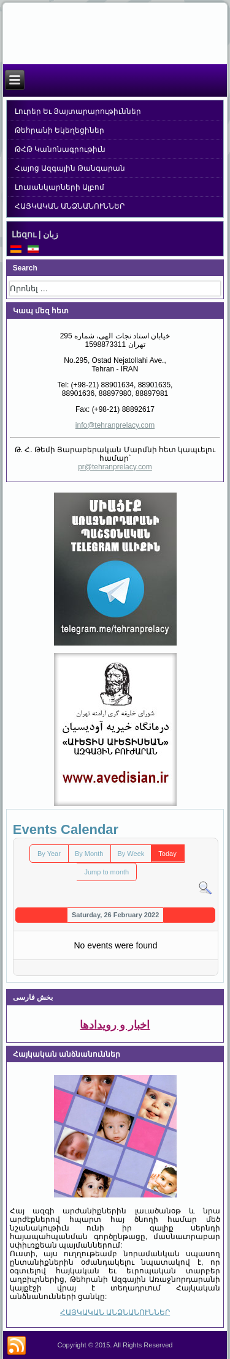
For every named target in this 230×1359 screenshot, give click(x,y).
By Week (130, 853)
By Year (49, 853)
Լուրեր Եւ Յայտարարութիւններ (78, 111)
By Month (89, 853)
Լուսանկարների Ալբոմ (59, 187)
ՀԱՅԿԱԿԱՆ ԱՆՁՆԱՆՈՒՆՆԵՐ (70, 206)
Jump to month (106, 872)
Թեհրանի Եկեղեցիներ (59, 130)
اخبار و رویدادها (115, 1025)
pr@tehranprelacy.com (115, 467)
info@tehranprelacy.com (115, 425)
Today (167, 853)
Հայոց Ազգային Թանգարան (70, 168)
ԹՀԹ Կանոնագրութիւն (60, 149)
